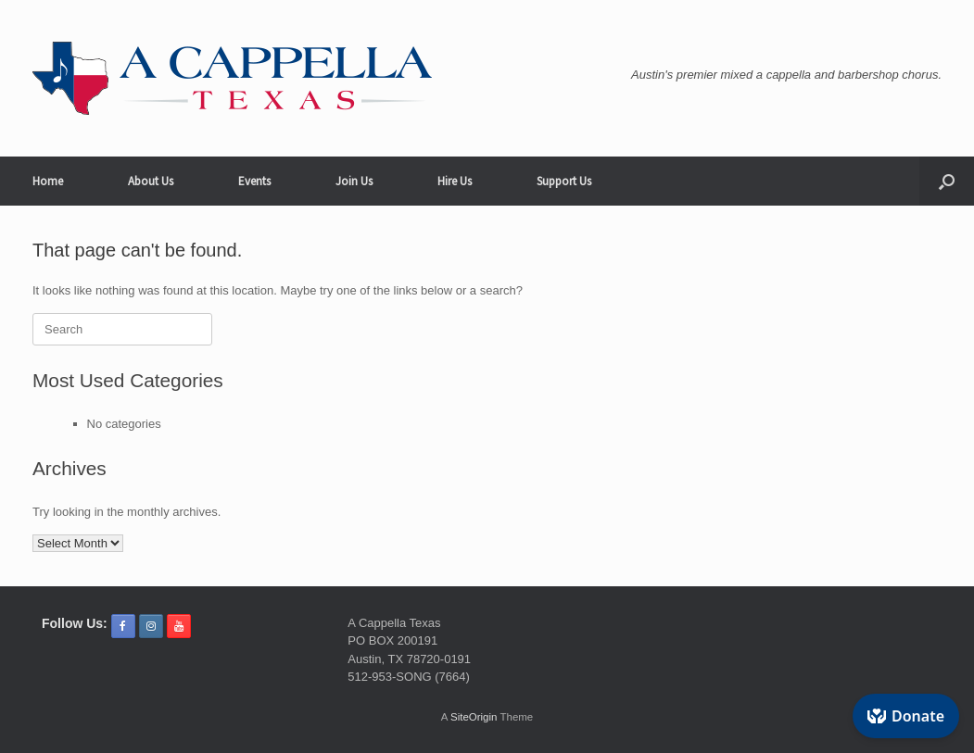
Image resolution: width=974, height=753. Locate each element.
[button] (946, 181)
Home (47, 181)
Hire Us (454, 181)
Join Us (354, 181)
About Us (150, 181)
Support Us (564, 181)
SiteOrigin (474, 716)
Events (254, 181)
